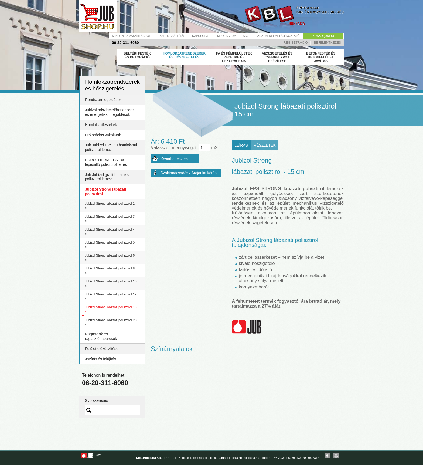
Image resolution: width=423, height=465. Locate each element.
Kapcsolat (201, 36)
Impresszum (226, 36)
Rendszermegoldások (103, 99)
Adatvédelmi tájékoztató (278, 36)
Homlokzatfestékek (101, 125)
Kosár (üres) (323, 36)
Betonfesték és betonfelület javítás (320, 57)
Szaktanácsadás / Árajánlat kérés (189, 173)
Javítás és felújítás (100, 359)
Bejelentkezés (327, 43)
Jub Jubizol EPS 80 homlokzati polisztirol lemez (111, 147)
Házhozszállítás (171, 36)
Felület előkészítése (101, 348)
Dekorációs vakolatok (103, 135)
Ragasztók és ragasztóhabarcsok (101, 336)
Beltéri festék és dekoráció (137, 55)
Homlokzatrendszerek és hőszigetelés (184, 55)
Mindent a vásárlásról (131, 36)
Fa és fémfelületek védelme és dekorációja (234, 57)
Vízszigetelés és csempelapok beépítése (277, 57)
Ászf (247, 36)
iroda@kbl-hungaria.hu (244, 457)
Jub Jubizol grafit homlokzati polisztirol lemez (108, 177)
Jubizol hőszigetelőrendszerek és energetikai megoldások (110, 112)
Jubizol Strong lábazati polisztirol (105, 191)
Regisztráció (296, 43)
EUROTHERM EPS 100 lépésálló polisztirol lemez (106, 162)
